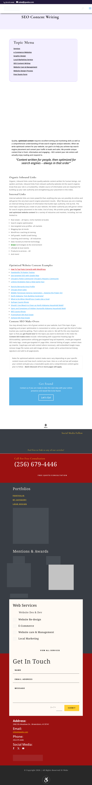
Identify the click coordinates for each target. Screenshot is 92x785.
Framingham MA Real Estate (22, 315)
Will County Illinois (18, 311)
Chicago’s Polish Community (22, 279)
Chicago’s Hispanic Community (46, 279)
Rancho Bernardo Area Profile (23, 286)
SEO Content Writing (22, 63)
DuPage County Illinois (20, 302)
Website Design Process (23, 71)
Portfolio (19, 496)
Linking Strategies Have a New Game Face (27, 282)
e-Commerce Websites (23, 52)
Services (17, 48)
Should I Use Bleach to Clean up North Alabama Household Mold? (37, 305)
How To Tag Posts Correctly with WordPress (28, 269)
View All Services (50, 650)
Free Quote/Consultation (52, 475)
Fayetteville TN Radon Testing (23, 272)
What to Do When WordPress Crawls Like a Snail (30, 299)
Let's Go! (46, 397)
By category (20, 500)
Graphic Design (20, 56)
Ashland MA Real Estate (20, 318)
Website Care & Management (25, 67)
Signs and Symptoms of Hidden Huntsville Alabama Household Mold (38, 308)
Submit (72, 708)
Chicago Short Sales (19, 290)
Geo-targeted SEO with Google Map (25, 275)
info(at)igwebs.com (20, 732)
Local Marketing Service (23, 59)
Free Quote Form (20, 74)
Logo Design (20, 504)
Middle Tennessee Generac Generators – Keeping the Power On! (37, 293)
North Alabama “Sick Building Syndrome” (27, 296)
